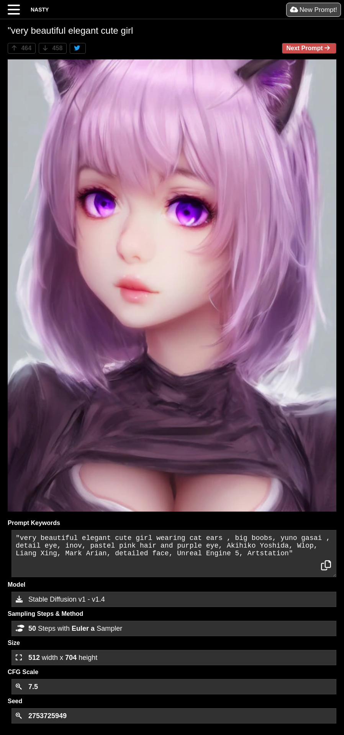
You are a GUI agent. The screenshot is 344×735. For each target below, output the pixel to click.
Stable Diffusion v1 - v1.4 (60, 599)
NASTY (40, 10)
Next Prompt (309, 48)
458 (52, 48)
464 (21, 48)
